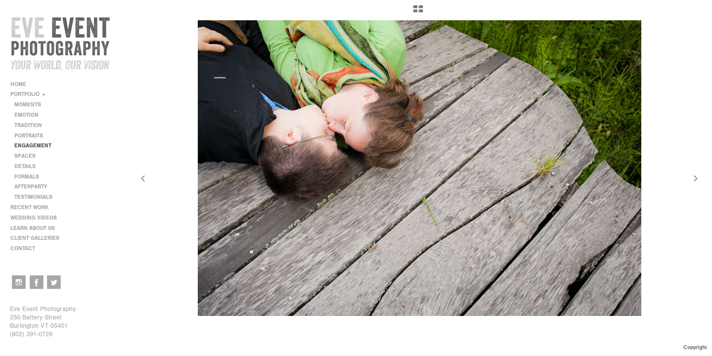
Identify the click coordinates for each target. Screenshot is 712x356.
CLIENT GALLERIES (34, 238)
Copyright (695, 347)
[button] (418, 12)
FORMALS (26, 177)
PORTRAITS (28, 136)
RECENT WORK (32, 207)
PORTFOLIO (28, 94)
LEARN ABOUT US (36, 228)
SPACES (25, 156)
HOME (18, 84)
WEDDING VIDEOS (33, 218)
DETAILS (25, 166)
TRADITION (28, 125)
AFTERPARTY (30, 186)
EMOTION (26, 115)
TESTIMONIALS (33, 197)
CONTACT (22, 248)
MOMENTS (27, 104)
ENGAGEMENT (32, 145)
